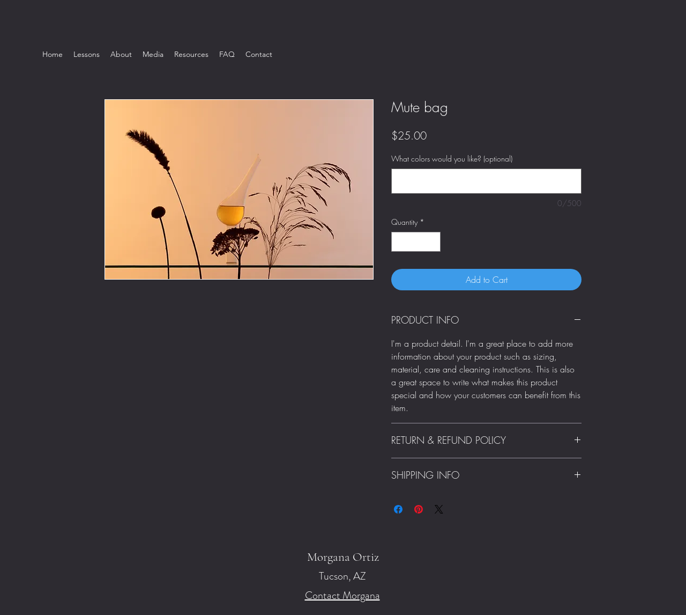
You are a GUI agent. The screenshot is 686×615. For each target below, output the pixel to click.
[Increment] (432, 241)
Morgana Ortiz (343, 557)
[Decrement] (399, 241)
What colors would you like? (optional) (451, 158)
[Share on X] (439, 509)
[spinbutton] (416, 241)
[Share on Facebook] (398, 509)
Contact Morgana (342, 595)
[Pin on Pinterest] (418, 509)
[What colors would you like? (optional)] (486, 181)
